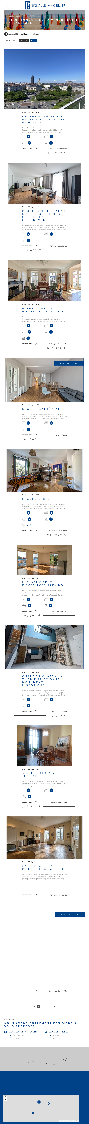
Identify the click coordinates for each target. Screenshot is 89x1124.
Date (23, 40)
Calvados (16, 1038)
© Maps (67, 1120)
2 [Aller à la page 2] (42, 1007)
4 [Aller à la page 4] (50, 1007)
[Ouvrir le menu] (83, 5)
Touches (56, 1038)
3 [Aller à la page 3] (46, 1007)
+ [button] (5, 1097)
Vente (18, 16)
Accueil (11, 16)
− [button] (5, 1099)
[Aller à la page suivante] (54, 1006)
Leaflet (61, 1120)
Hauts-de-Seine (19, 1036)
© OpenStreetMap (74, 1120)
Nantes (56, 1036)
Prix (33, 40)
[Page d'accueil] (44, 5)
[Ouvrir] (6, 5)
